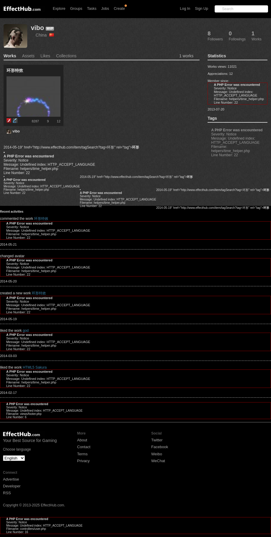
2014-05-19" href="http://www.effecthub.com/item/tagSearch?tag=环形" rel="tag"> (71, 147)
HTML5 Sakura (35, 367)
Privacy (83, 461)
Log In (185, 9)
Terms (82, 454)
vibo (37, 27)
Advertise (11, 479)
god (26, 330)
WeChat (158, 461)
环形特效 (41, 219)
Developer (11, 486)
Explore (59, 9)
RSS (7, 493)
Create (119, 9)
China (45, 35)
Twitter (156, 440)
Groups (76, 9)
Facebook (159, 447)
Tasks (91, 9)
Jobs (105, 9)
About (82, 440)
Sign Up (201, 9)
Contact (83, 447)
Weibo (156, 454)
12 (58, 121)
